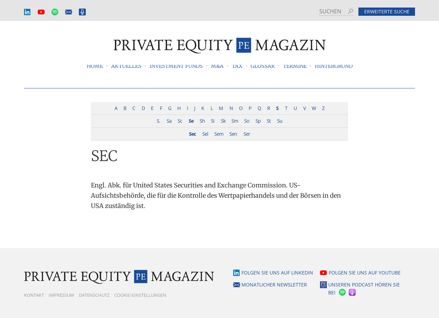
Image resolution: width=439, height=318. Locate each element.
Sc (180, 121)
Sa (169, 121)
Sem (218, 134)
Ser (247, 134)
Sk (223, 121)
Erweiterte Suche (387, 11)
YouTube (41, 12)
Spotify (54, 12)
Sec (192, 134)
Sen (233, 134)
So (246, 121)
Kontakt (34, 295)
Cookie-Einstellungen (140, 295)
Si (212, 121)
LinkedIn (27, 12)
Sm (235, 121)
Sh (202, 121)
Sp (258, 121)
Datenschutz (94, 295)
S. (158, 121)
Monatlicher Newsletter (68, 12)
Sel (205, 134)
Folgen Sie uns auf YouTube (365, 272)
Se (191, 121)
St (269, 121)
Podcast (82, 12)
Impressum (61, 295)
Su (279, 121)
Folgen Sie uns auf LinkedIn (277, 272)
